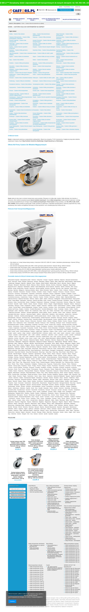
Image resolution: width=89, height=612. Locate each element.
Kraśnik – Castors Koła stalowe (64, 110)
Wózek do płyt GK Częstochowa (69, 586)
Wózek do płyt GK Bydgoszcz (72, 580)
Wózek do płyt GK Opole (71, 592)
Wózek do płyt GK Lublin (71, 582)
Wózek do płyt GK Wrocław (72, 574)
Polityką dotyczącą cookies (15, 595)
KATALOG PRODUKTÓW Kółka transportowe (51, 19)
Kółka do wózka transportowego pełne (52, 511)
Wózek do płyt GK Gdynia (71, 591)
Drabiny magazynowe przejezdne (70, 494)
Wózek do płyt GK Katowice (72, 570)
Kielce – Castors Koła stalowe (40, 59)
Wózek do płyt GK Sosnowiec (72, 589)
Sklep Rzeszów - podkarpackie (69, 525)
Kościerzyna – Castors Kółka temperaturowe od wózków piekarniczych (20, 97)
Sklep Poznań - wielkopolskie (72, 536)
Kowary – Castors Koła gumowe (17, 100)
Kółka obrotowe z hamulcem (54, 505)
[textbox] (56, 14)
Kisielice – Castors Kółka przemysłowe (19, 63)
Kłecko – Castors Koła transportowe (42, 66)
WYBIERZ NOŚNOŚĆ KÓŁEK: (19, 19)
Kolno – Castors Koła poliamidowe (41, 74)
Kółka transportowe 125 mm (72, 551)
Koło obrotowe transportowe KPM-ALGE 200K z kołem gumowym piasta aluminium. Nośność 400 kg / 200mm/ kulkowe (35, 443)
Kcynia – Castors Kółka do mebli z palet (43, 53)
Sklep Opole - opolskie (71, 523)
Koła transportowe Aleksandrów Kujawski (70, 510)
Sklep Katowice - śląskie (71, 530)
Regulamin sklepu (34, 489)
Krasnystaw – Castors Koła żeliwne (42, 110)
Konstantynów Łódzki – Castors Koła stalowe (44, 84)
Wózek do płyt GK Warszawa (72, 568)
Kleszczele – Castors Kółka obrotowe (65, 63)
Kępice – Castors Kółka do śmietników (19, 56)
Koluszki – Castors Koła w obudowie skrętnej (20, 77)
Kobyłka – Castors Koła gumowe (41, 72)
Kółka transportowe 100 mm (72, 550)
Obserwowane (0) (51, 10)
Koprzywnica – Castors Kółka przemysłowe (20, 87)
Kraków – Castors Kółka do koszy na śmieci (44, 106)
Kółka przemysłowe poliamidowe (52, 492)
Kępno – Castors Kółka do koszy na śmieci (43, 56)
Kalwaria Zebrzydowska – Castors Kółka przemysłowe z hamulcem (19, 37)
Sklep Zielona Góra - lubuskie (72, 518)
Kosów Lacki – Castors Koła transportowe (43, 90)
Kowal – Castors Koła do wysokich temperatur (44, 97)
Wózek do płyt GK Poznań (72, 573)
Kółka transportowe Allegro (54, 501)
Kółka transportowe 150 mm (72, 553)
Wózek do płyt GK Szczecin (72, 579)
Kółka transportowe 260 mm (72, 559)
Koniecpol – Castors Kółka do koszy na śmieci (44, 81)
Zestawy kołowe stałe (70, 490)
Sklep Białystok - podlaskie (72, 527)
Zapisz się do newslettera (17, 492)
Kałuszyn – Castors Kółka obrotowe (42, 37)
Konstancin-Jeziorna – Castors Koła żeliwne (20, 84)
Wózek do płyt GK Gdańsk (72, 571)
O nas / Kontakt (34, 487)
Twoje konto (41, 10)
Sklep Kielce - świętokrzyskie (72, 532)
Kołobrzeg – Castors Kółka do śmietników (19, 81)
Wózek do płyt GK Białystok (72, 583)
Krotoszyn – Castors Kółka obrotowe (18, 116)
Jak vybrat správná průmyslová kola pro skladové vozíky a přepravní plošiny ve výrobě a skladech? (54, 568)
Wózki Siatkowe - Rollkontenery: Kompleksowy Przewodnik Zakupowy (54, 552)
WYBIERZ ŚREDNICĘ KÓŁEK (33, 19)
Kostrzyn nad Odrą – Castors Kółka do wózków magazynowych (19, 94)
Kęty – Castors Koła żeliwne (16, 59)
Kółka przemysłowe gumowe (54, 490)
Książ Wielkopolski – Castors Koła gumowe (44, 126)
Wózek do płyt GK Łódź (71, 577)
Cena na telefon (18, 479)
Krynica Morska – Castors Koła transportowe (67, 116)
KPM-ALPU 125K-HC (52, 498)
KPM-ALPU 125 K (52, 497)
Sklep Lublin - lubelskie (71, 517)
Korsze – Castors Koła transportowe (18, 90)
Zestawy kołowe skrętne (71, 489)
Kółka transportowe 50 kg (36, 566)
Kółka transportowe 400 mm (72, 562)
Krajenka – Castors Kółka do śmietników (19, 106)
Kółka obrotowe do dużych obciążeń (54, 488)
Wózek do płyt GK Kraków (71, 576)
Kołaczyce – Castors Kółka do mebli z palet (44, 77)
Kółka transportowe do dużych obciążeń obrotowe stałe (54, 508)
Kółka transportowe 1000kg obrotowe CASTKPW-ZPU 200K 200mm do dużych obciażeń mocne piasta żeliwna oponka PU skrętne (53, 443)
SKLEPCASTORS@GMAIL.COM (71, 19)
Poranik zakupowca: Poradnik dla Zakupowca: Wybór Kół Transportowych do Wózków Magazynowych (54, 556)
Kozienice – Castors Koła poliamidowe (66, 100)
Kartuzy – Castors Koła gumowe (64, 47)
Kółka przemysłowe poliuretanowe (52, 495)
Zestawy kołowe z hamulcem (72, 492)
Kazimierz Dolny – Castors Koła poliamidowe (44, 50)
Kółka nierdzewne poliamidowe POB (34, 548)
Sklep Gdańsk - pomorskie (72, 529)
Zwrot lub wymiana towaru (36, 492)
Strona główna (17, 23)
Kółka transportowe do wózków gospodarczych (53, 503)
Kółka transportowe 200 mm (72, 556)
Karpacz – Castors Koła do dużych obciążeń (44, 47)
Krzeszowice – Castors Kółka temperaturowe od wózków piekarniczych (44, 123)
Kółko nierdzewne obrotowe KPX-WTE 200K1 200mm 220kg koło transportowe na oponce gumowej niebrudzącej (71, 444)
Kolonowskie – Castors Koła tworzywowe (66, 74)
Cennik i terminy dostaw (36, 490)
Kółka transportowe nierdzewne (36, 543)
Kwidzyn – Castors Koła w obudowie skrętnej (67, 129)
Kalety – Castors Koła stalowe (17, 34)
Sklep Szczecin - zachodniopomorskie (70, 538)
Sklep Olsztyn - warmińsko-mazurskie (72, 534)
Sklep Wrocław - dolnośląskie (72, 540)
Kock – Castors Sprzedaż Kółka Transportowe (67, 72)
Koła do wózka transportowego (51, 548)
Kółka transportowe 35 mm (72, 545)
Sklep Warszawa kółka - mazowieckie (71, 512)
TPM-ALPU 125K (51, 500)
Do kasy (77, 10)
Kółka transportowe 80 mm (72, 548)
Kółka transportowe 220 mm (72, 557)
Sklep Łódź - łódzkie (70, 520)
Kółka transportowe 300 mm (72, 560)
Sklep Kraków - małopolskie (72, 522)
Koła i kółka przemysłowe (52, 485)
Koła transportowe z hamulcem (52, 546)
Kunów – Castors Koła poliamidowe (18, 129)
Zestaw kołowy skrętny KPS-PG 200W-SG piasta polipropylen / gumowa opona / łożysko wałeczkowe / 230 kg (18, 475)
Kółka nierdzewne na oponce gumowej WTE (37, 546)
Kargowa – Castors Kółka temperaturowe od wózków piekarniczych (67, 44)
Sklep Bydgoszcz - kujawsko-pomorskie (72, 515)
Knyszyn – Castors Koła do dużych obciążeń (20, 72)
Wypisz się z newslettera (17, 495)
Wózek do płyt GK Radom (71, 588)
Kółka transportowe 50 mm (72, 546)
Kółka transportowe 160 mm (72, 554)
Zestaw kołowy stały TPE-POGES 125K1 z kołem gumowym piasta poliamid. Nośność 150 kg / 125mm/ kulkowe (18, 444)
